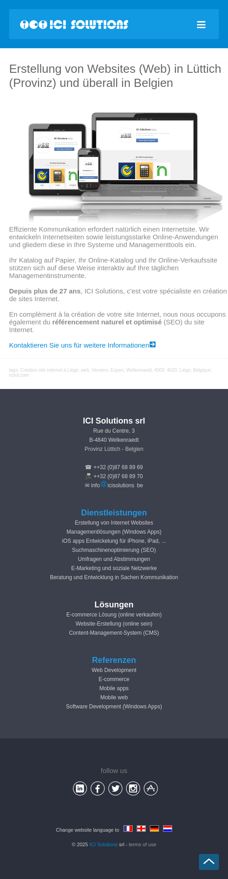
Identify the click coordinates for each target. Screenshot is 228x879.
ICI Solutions (103, 844)
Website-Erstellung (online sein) (113, 624)
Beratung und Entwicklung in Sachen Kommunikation (114, 577)
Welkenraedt (139, 370)
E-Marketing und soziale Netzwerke (114, 568)
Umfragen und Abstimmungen (114, 559)
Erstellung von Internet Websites (114, 523)
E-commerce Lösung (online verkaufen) (114, 614)
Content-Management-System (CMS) (114, 633)
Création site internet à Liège (49, 370)
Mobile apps (114, 688)
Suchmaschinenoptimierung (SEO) (114, 550)
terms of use (143, 844)
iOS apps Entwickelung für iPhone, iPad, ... (114, 541)
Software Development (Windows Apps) (114, 706)
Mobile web (114, 697)
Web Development (114, 670)
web (85, 370)
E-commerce (114, 679)
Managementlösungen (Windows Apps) (114, 532)
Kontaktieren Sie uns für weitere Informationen (82, 345)
